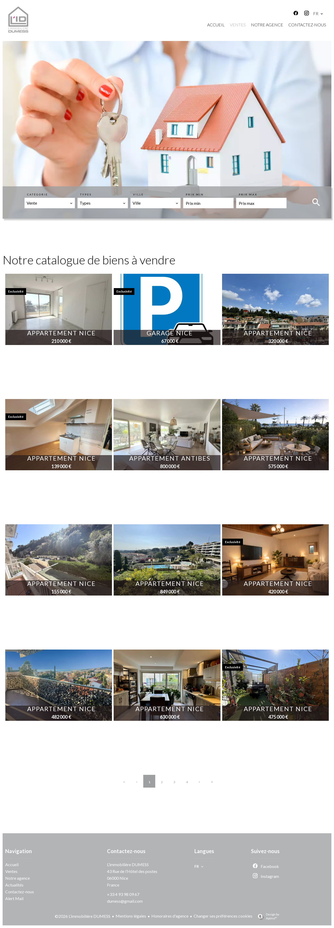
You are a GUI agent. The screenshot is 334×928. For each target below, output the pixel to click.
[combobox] (50, 203)
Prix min (195, 194)
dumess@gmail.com (125, 901)
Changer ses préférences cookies (223, 915)
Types (86, 194)
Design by (266, 916)
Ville (138, 194)
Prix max (248, 194)
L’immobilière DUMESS (128, 864)
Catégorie (37, 194)
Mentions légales (131, 915)
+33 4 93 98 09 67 (123, 894)
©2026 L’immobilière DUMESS (82, 916)
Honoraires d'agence (169, 915)
